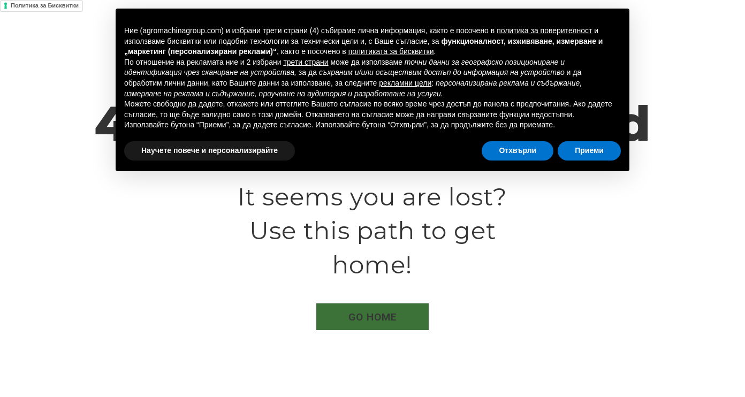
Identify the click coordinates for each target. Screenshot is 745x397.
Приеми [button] (589, 150)
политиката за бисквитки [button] (391, 51)
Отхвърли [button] (517, 150)
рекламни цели (405, 83)
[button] (372, 316)
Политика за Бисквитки (45, 5)
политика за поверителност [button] (544, 30)
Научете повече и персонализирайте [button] (209, 150)
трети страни (305, 62)
